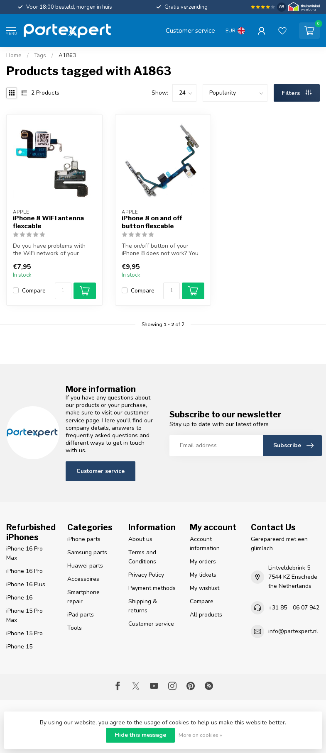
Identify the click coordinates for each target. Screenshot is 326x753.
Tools (74, 628)
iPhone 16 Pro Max (24, 553)
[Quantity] (63, 291)
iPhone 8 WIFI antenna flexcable (48, 221)
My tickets (203, 575)
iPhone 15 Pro (24, 633)
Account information (205, 543)
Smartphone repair (83, 596)
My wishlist (204, 588)
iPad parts (80, 615)
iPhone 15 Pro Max (24, 615)
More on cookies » (200, 734)
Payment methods (152, 588)
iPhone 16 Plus (25, 584)
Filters (296, 93)
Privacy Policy (146, 575)
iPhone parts (83, 539)
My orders (203, 561)
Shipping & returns (142, 605)
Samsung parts (87, 552)
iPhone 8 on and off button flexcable (152, 221)
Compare (34, 291)
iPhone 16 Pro (24, 571)
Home (14, 55)
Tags (40, 55)
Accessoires (83, 579)
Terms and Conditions (142, 556)
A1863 (67, 55)
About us (140, 539)
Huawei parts (85, 566)
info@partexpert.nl (293, 631)
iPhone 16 (19, 598)
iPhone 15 (19, 647)
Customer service (190, 30)
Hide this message (140, 735)
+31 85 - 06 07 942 (293, 608)
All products (206, 615)
